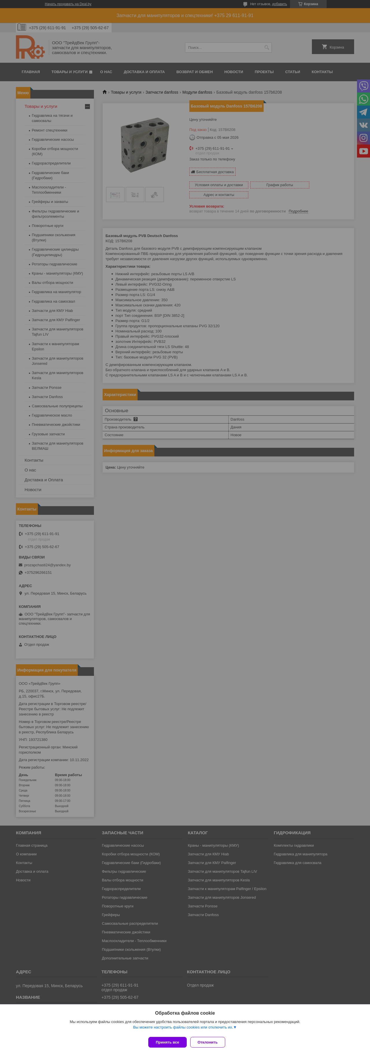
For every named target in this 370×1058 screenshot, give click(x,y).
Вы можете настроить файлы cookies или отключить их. (183, 1029)
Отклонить (210, 1042)
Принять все (167, 1042)
